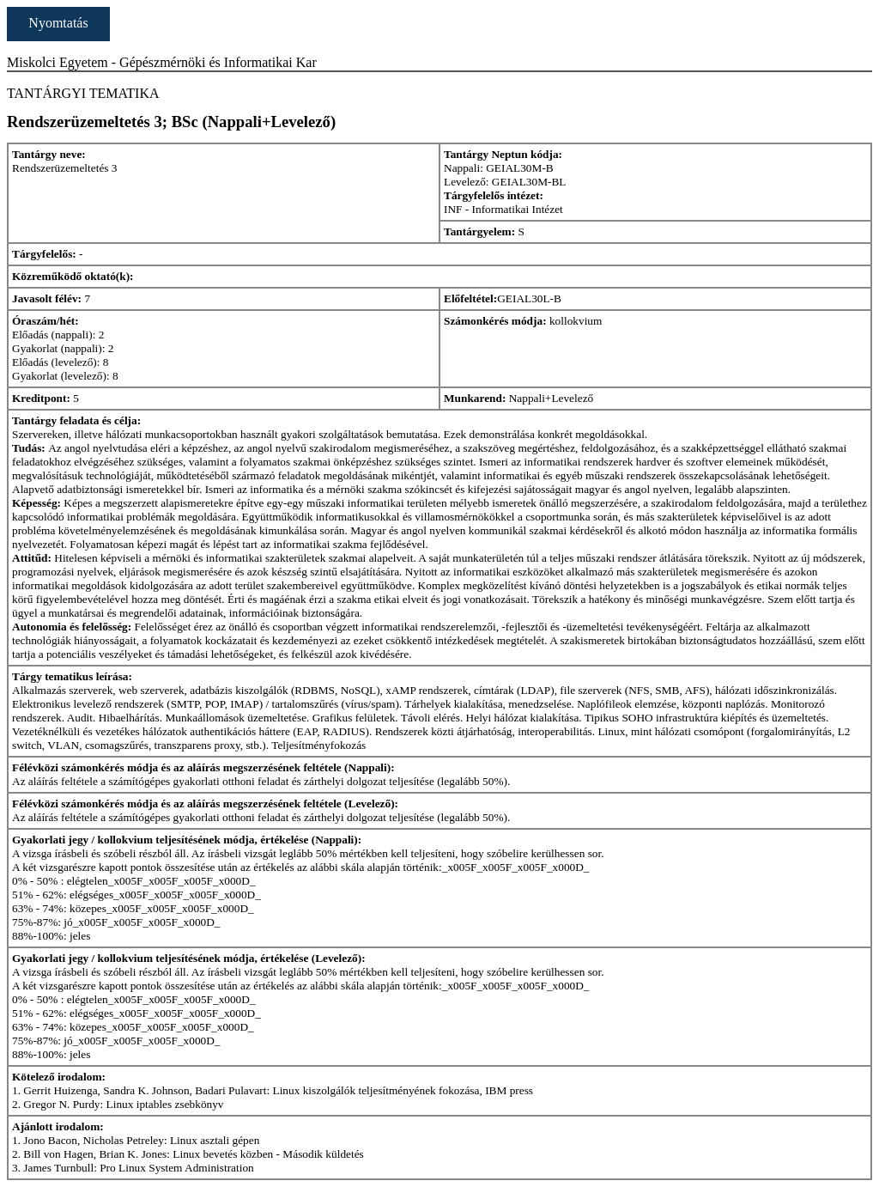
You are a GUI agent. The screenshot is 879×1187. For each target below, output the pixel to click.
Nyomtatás (58, 22)
